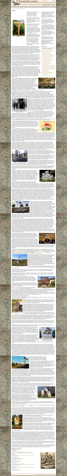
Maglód (17, 467)
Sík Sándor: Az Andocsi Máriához (17, 451)
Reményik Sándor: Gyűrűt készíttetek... (48, 65)
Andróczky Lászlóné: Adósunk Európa (48, 50)
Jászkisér (23, 464)
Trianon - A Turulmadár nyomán (27, 1)
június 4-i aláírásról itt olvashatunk (39, 252)
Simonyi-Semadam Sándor (19, 251)
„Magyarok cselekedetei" (37, 4)
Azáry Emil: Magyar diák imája (47, 51)
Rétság (18, 465)
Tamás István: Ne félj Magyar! (47, 73)
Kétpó (26, 464)
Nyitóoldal (13, 8)
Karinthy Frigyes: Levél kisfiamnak (47, 59)
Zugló (16, 454)
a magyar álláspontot (50, 211)
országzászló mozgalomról (24, 405)
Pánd (26, 467)
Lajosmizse (26, 455)
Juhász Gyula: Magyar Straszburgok (48, 57)
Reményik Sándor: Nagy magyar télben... (48, 66)
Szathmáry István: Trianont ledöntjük (48, 68)
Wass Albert (48, 29)
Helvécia (22, 455)
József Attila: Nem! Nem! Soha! (47, 56)
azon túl (37, 405)
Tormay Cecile (43, 35)
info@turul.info (53, 474)
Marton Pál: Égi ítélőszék (46, 62)
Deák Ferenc (32, 22)
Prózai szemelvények (45, 64)
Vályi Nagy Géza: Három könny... (47, 75)
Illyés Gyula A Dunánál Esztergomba (48, 55)
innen (34, 405)
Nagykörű (32, 464)
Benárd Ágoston (40, 251)
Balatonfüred (19, 470)
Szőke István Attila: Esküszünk (47, 72)
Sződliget (28, 467)
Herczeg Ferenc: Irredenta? (16, 406)
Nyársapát (23, 467)
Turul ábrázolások (30, 4)
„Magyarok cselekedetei (18, 8)
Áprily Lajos (28, 42)
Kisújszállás (29, 464)
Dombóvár (17, 468)
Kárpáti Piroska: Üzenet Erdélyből (47, 60)
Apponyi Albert (35, 32)
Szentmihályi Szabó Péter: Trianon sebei (48, 69)
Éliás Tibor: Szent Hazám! (46, 53)
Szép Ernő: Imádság (45, 71)
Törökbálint (32, 467)
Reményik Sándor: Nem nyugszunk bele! (48, 67)
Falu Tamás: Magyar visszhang (47, 54)
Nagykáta (19, 467)
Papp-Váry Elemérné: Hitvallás (47, 63)
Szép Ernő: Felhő (45, 70)
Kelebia (33, 455)
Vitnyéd (19, 461)
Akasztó (19, 455)
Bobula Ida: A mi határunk (46, 52)
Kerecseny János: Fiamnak (46, 61)
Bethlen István (30, 111)
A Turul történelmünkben (24, 4)
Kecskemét (30, 455)
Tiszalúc (23, 458)
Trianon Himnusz (45, 74)
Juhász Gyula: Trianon (45, 58)
